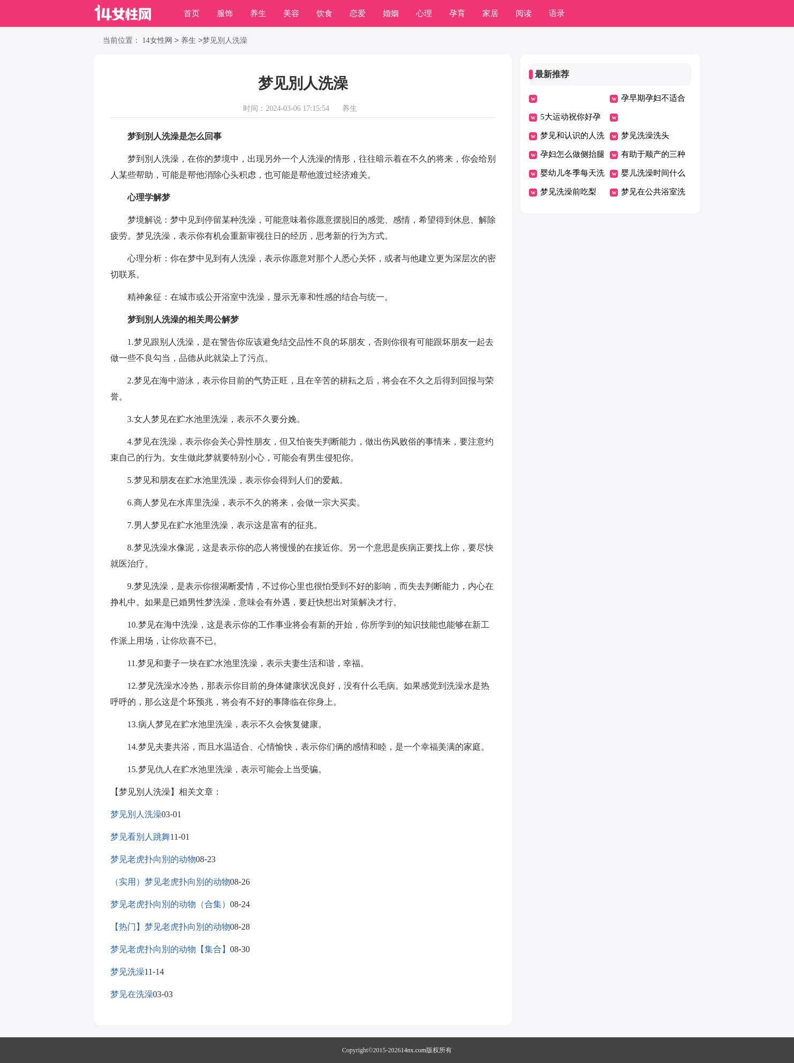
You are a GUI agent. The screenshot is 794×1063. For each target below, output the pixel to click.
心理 (424, 13)
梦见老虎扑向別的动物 (153, 859)
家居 (490, 13)
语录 (557, 13)
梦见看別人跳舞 (140, 836)
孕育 (457, 13)
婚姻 (391, 13)
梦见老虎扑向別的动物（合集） (170, 904)
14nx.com (414, 1050)
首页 (192, 13)
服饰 (225, 13)
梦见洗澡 (127, 971)
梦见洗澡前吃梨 (568, 191)
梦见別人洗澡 (136, 814)
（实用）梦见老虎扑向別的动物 (170, 881)
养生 (258, 13)
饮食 (324, 13)
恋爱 (358, 13)
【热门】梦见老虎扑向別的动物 (170, 926)
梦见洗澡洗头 (645, 135)
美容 (291, 13)
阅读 (524, 13)
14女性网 (157, 41)
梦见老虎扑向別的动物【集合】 (170, 949)
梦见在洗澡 (131, 994)
